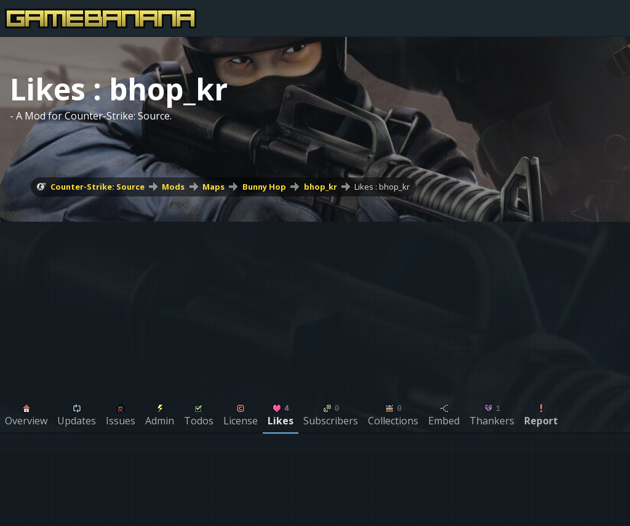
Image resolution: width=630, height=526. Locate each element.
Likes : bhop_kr (382, 186)
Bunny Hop (264, 186)
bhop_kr (320, 186)
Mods (173, 186)
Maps (213, 186)
